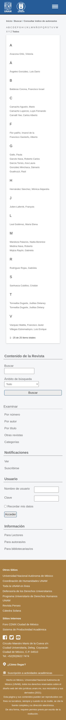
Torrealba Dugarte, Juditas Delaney (28, 303)
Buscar (18, 21)
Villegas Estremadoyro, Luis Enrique (28, 329)
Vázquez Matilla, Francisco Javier (27, 325)
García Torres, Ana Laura (22, 163)
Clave (8, 497)
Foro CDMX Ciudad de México (20, 624)
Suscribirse (11, 468)
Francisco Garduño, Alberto (23, 137)
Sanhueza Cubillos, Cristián (24, 285)
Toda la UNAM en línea (16, 585)
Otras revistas (13, 435)
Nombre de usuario (17, 488)
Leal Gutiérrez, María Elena (24, 224)
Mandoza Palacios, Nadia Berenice (27, 242)
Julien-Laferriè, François (22, 206)
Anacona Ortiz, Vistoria (21, 54)
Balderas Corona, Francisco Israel (27, 89)
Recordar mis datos (20, 506)
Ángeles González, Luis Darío (25, 71)
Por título (10, 428)
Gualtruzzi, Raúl (18, 171)
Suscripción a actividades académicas (27, 672)
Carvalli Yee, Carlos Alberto (23, 115)
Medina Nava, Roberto (21, 246)
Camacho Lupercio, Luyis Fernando (28, 111)
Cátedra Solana (12, 610)
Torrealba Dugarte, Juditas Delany (27, 307)
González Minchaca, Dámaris (25, 167)
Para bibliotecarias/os (18, 549)
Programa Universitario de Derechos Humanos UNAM (30, 598)
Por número (12, 414)
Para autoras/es (15, 542)
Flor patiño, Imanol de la (22, 132)
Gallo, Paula (16, 154)
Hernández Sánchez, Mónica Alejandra (29, 189)
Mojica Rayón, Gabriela (21, 250)
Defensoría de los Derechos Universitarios (27, 591)
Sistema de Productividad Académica (24, 629)
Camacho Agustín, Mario (22, 106)
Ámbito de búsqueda (21, 382)
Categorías (11, 442)
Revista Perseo (12, 605)
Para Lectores (13, 535)
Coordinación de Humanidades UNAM (25, 580)
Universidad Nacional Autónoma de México (28, 575)
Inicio (9, 21)
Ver (6, 461)
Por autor (10, 421)
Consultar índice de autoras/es (40, 21)
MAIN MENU (55, 6)
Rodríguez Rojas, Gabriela (23, 268)
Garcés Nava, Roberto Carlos (25, 159)
